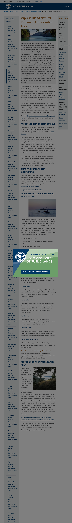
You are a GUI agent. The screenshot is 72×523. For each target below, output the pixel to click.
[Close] (57, 251)
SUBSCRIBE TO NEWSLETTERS (36, 271)
